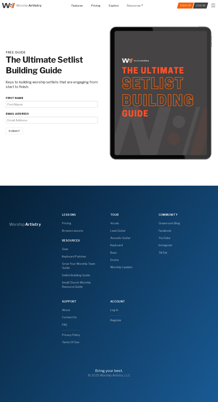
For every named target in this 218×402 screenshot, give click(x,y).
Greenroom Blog (169, 223)
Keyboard (116, 245)
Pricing (66, 223)
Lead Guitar (118, 230)
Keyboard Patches (74, 256)
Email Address (17, 114)
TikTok (163, 252)
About (66, 310)
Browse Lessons (72, 230)
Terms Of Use (70, 342)
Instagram (165, 245)
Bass (113, 252)
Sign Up (185, 5)
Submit (14, 131)
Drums (114, 260)
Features (77, 5)
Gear (65, 249)
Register (115, 320)
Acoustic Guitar (120, 238)
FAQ (64, 324)
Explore (114, 5)
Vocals (114, 223)
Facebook (165, 230)
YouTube (164, 238)
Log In (114, 310)
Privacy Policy (71, 334)
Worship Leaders (121, 267)
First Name (14, 98)
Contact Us (69, 317)
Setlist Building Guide (76, 275)
